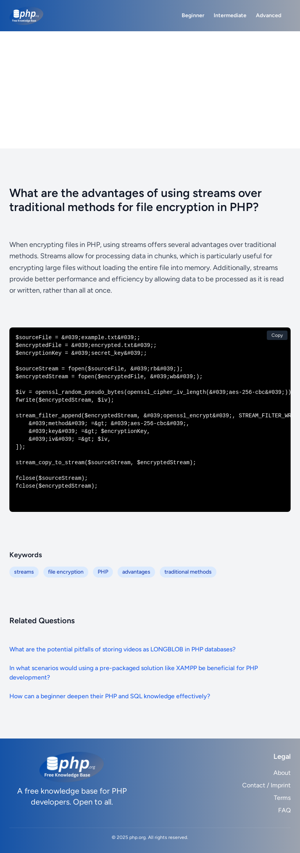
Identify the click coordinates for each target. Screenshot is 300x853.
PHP (103, 572)
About (282, 772)
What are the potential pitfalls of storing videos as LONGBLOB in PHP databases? (122, 649)
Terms (282, 797)
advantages (136, 572)
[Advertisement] (150, 90)
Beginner (193, 15)
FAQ (284, 810)
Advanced (268, 15)
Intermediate (230, 15)
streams (24, 572)
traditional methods (188, 572)
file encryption (66, 572)
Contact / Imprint (266, 785)
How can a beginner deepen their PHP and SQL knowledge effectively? (109, 696)
